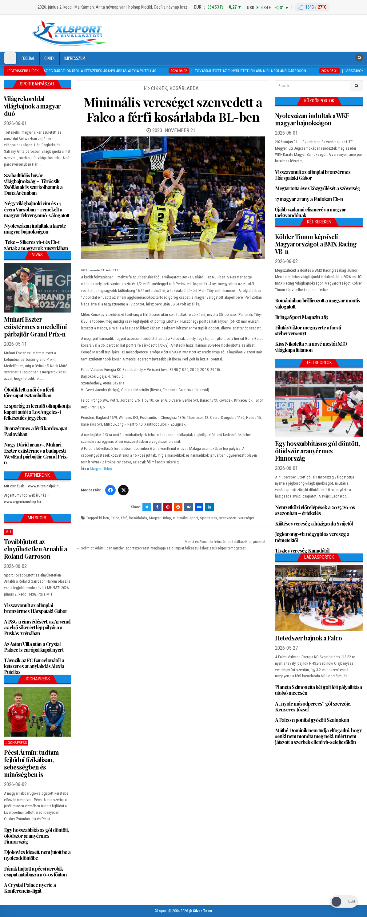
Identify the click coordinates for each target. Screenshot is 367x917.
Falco (115, 518)
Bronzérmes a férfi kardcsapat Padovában (35, 431)
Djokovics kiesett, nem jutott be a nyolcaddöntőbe (37, 855)
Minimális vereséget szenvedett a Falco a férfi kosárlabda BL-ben (173, 109)
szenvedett (228, 518)
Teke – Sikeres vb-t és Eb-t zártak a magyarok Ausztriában (36, 245)
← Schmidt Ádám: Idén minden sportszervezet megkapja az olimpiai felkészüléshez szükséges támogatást (161, 548)
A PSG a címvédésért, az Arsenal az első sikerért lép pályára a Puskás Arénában (37, 627)
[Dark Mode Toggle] (10, 58)
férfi (124, 518)
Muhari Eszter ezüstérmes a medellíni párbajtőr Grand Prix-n (35, 326)
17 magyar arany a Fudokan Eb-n (309, 199)
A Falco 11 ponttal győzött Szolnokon (312, 720)
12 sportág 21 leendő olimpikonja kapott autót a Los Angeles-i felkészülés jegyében (37, 412)
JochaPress (16, 743)
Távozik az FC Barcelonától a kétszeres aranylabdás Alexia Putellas (34, 666)
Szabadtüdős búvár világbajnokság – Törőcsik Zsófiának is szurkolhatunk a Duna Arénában (33, 184)
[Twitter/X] (123, 490)
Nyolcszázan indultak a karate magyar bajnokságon (35, 228)
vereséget (246, 518)
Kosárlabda (184, 88)
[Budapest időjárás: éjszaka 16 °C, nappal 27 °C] (312, 7)
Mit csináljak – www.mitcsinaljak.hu (32, 486)
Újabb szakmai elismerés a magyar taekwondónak (310, 212)
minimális (180, 518)
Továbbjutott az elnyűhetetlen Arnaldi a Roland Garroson (35, 548)
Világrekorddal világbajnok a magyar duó (32, 105)
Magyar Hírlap (101, 468)
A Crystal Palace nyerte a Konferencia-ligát (30, 888)
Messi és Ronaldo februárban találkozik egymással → (227, 541)
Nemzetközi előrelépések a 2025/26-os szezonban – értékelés (315, 510)
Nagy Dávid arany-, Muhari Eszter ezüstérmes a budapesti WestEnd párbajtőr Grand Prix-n (36, 453)
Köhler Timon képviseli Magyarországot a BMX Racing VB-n (316, 243)
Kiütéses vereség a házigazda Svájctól (314, 523)
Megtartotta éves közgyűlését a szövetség (317, 188)
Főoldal (28, 58)
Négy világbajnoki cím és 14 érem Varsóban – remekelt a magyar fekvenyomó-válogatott (36, 209)
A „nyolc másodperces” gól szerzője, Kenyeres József (313, 706)
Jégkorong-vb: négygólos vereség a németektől (312, 537)
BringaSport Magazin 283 (301, 317)
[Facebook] (110, 490)
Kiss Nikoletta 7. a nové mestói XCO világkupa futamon (311, 346)
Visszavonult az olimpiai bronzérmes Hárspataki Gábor (35, 608)
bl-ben (104, 518)
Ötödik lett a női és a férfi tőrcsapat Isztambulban (29, 392)
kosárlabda (138, 518)
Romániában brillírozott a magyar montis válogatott (317, 303)
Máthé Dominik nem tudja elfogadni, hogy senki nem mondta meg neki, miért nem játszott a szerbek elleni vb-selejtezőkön (318, 736)
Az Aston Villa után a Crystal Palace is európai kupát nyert (33, 647)
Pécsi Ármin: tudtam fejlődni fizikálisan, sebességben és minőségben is (31, 763)
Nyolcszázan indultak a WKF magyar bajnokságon (312, 119)
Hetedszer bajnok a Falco (308, 638)
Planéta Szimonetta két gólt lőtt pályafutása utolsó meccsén (318, 690)
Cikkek (49, 58)
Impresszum (74, 58)
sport (193, 518)
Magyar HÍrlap (160, 518)
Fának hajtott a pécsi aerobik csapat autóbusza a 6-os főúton (35, 871)
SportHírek (208, 518)
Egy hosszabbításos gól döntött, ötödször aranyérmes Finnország (36, 836)
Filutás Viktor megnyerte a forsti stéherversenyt (308, 330)
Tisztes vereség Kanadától (302, 550)
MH (8, 532)
